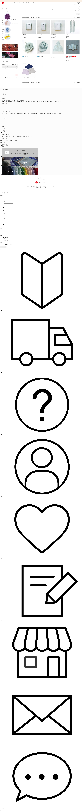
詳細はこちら (4, 103)
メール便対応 (7, 238)
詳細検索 (78, 3)
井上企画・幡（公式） (29, 186)
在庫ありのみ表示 (8, 244)
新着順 (28, 82)
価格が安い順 (33, 82)
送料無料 (7, 240)
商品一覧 (4, 146)
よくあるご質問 (5, 145)
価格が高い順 (39, 82)
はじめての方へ (5, 144)
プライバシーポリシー (52, 186)
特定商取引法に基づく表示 (43, 186)
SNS (34, 3)
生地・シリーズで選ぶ (6, 42)
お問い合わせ (28, 3)
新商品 (6, 237)
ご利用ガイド (15, 3)
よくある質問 (21, 3)
